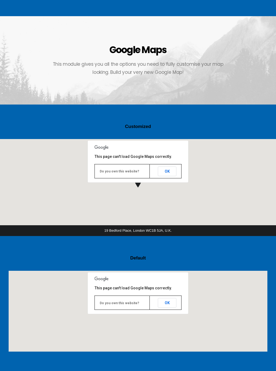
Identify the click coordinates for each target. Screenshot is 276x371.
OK (167, 171)
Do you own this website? (119, 171)
